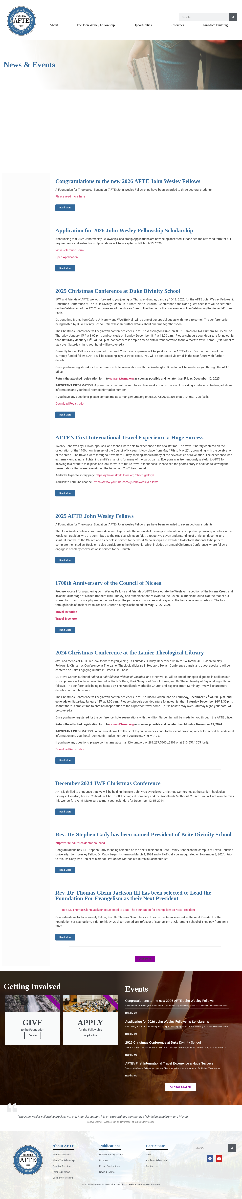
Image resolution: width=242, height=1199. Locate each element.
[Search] (233, 17)
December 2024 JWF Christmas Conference (108, 783)
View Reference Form (69, 250)
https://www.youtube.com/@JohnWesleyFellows (126, 482)
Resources (177, 25)
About (54, 25)
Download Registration (70, 403)
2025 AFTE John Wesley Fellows (94, 516)
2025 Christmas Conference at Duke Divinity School (117, 291)
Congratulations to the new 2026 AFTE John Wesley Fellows (127, 181)
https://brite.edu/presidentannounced (80, 843)
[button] (145, 959)
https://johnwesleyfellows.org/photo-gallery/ (125, 475)
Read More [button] (131, 1013)
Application (90, 1035)
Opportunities (142, 25)
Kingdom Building (215, 25)
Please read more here (70, 196)
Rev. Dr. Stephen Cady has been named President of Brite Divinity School (143, 834)
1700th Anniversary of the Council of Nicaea (108, 583)
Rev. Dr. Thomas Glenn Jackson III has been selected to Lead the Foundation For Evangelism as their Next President (133, 895)
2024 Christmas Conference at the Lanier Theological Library (129, 652)
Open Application (66, 257)
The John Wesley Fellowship (96, 25)
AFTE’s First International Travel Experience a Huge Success (129, 437)
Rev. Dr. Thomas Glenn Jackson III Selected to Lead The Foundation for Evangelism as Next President (128, 909)
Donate (33, 1035)
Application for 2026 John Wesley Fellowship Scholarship (124, 230)
